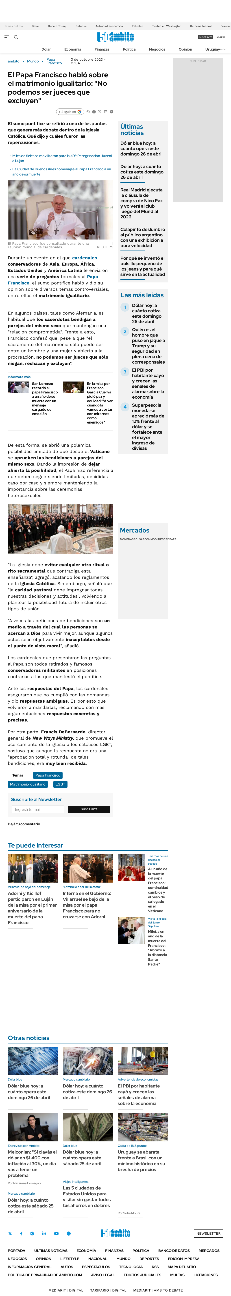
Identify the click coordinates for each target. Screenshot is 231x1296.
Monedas (127, 539)
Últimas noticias (51, 1250)
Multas (177, 1275)
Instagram (32, 1234)
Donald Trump (57, 26)
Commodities (154, 539)
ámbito (14, 61)
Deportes (149, 1258)
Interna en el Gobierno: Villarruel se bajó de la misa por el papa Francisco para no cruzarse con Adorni (87, 905)
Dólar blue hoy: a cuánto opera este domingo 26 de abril (141, 148)
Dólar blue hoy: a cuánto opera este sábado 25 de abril (82, 1158)
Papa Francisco (54, 61)
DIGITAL (65, 1290)
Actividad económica (109, 26)
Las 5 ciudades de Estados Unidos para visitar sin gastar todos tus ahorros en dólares (87, 1196)
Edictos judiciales (142, 1275)
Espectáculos (96, 1267)
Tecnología (131, 1267)
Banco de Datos (174, 1250)
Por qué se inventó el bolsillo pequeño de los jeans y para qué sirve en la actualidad (142, 266)
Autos (67, 1267)
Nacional (97, 1258)
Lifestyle (69, 1258)
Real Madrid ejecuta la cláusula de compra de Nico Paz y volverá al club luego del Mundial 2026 (141, 203)
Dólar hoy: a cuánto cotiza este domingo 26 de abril (141, 172)
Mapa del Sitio (182, 1267)
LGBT (60, 784)
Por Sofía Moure (129, 1213)
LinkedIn (44, 1234)
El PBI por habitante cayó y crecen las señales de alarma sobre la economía (148, 383)
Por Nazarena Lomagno (24, 1183)
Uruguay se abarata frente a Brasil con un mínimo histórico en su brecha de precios (141, 1160)
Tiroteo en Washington (166, 26)
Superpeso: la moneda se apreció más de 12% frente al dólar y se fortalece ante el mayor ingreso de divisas (148, 426)
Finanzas (102, 49)
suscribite (205, 37)
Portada (16, 1250)
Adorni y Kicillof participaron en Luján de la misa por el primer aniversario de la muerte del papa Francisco (32, 907)
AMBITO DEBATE (158, 1290)
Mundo (33, 61)
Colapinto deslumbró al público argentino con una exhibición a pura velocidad (142, 237)
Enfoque (81, 26)
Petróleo (137, 26)
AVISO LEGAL (103, 1275)
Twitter (10, 1233)
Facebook (21, 1234)
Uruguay (212, 49)
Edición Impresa (184, 1258)
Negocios (157, 49)
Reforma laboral (201, 26)
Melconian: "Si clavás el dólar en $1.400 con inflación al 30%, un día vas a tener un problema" (32, 1163)
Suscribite (89, 809)
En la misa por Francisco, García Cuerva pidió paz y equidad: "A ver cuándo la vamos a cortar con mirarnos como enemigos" (100, 403)
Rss (155, 1267)
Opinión (185, 49)
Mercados (209, 1250)
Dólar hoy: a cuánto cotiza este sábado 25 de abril (31, 1206)
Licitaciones (206, 1275)
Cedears (170, 539)
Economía (72, 49)
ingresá (220, 37)
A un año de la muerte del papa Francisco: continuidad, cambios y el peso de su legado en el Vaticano (158, 890)
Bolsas (139, 539)
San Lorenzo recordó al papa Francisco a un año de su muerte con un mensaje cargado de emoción (45, 398)
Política (129, 49)
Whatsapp (69, 1234)
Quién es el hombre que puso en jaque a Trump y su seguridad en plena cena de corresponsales (148, 346)
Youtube (56, 1233)
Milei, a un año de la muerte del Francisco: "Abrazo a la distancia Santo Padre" (157, 948)
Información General (30, 1267)
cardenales (84, 257)
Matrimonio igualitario (28, 784)
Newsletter (221, 49)
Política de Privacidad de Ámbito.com (45, 1275)
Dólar (35, 26)
